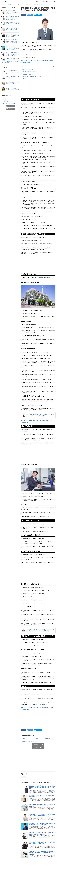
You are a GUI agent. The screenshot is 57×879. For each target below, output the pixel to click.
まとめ (24, 78)
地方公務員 (5, 99)
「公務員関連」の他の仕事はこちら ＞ (9, 103)
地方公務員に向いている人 (28, 74)
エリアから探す (52, 1)
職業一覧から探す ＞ (10, 106)
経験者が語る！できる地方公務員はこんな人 (32, 76)
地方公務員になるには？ (28, 69)
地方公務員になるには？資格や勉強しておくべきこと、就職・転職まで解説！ (38, 9)
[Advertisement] (38, 89)
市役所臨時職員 (6, 101)
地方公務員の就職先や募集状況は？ (30, 71)
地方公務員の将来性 (27, 72)
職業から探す (38, 1)
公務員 (4, 98)
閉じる (53, 66)
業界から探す (45, 1)
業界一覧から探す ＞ (10, 108)
